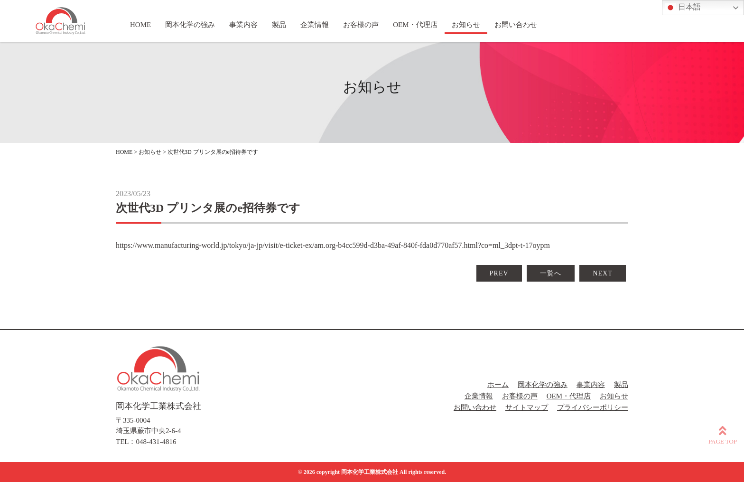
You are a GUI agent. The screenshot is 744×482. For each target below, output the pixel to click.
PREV (499, 273)
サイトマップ (526, 407)
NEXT (603, 273)
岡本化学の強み (542, 384)
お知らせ (614, 396)
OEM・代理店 (569, 396)
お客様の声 (520, 396)
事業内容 (591, 384)
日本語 (683, 7)
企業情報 (479, 396)
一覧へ (550, 273)
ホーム (498, 384)
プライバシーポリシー (592, 407)
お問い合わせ (475, 407)
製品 (621, 384)
